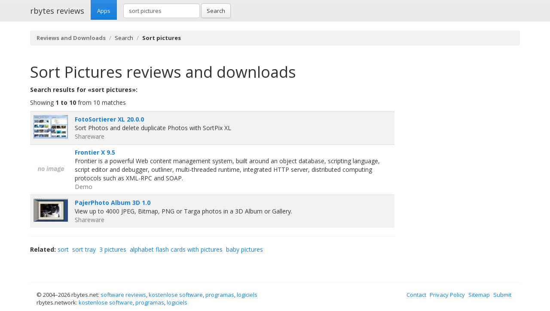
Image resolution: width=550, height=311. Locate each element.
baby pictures (244, 249)
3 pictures (112, 249)
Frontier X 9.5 (95, 152)
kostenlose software (176, 295)
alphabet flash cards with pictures (176, 249)
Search (216, 11)
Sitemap (479, 295)
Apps (103, 11)
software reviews (123, 295)
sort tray (84, 249)
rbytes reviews (57, 11)
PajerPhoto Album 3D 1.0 (112, 202)
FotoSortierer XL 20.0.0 (109, 119)
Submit (502, 295)
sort (63, 249)
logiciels (247, 295)
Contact (416, 295)
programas (219, 295)
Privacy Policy (447, 295)
